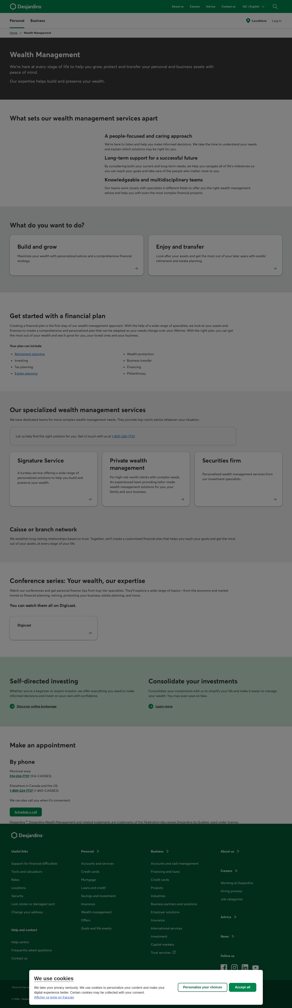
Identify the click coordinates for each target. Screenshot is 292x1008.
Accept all (242, 987)
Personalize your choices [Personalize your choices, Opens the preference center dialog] (202, 987)
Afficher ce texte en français (54, 997)
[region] (146, 987)
